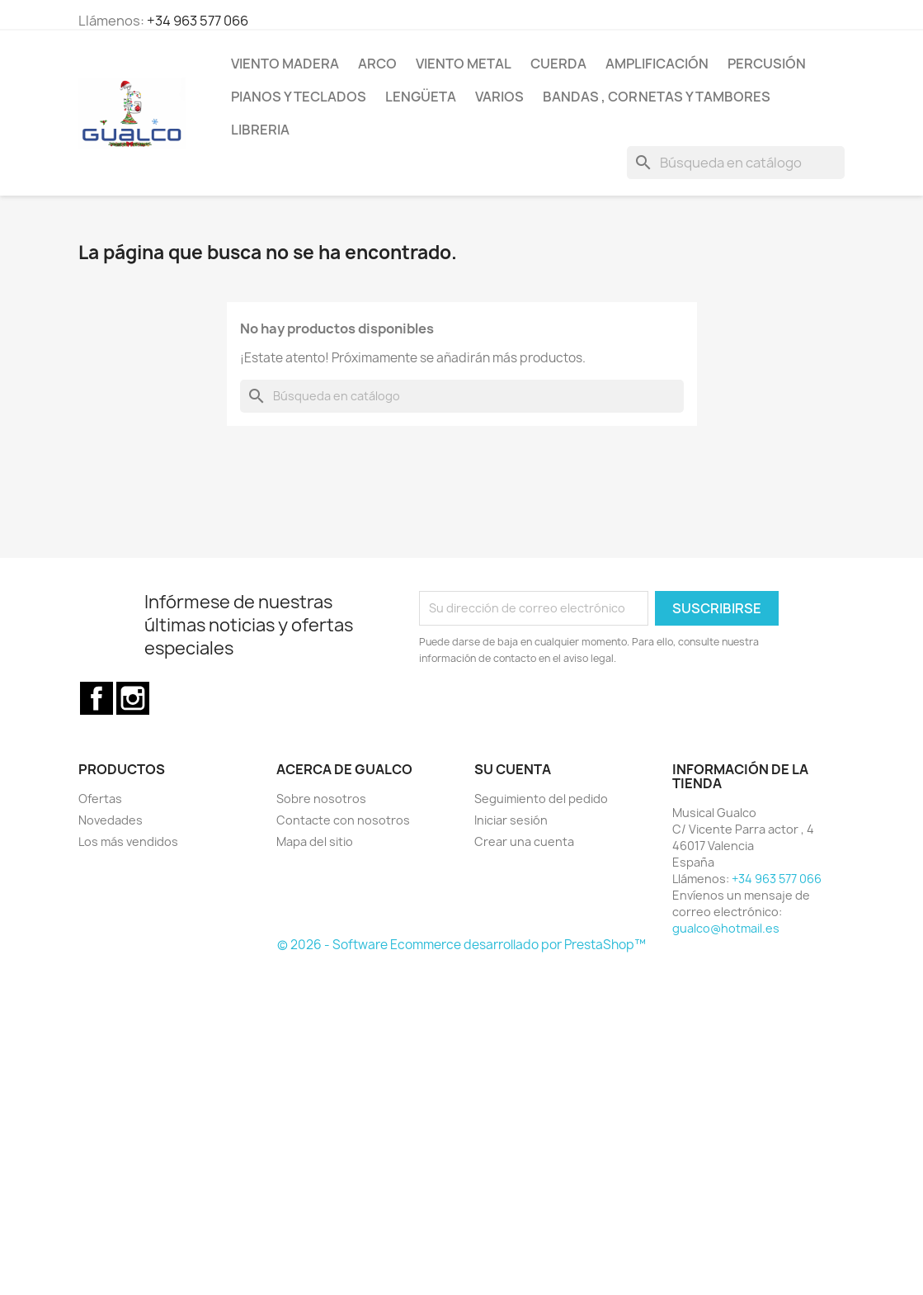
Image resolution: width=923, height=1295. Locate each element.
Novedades (110, 820)
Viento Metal (463, 63)
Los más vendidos (128, 841)
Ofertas (100, 798)
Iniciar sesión (511, 820)
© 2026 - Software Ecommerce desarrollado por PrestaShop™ (461, 944)
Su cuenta (512, 769)
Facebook (96, 698)
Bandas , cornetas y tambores (656, 96)
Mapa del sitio (314, 841)
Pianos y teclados (298, 96)
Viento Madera (285, 63)
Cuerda (558, 63)
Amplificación (657, 63)
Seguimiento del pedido (541, 798)
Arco (377, 63)
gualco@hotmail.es (725, 928)
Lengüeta (420, 96)
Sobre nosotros (321, 798)
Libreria (260, 130)
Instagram (132, 698)
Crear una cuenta (524, 841)
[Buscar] (736, 162)
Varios (499, 96)
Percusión (767, 63)
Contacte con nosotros (343, 820)
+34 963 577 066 (197, 21)
